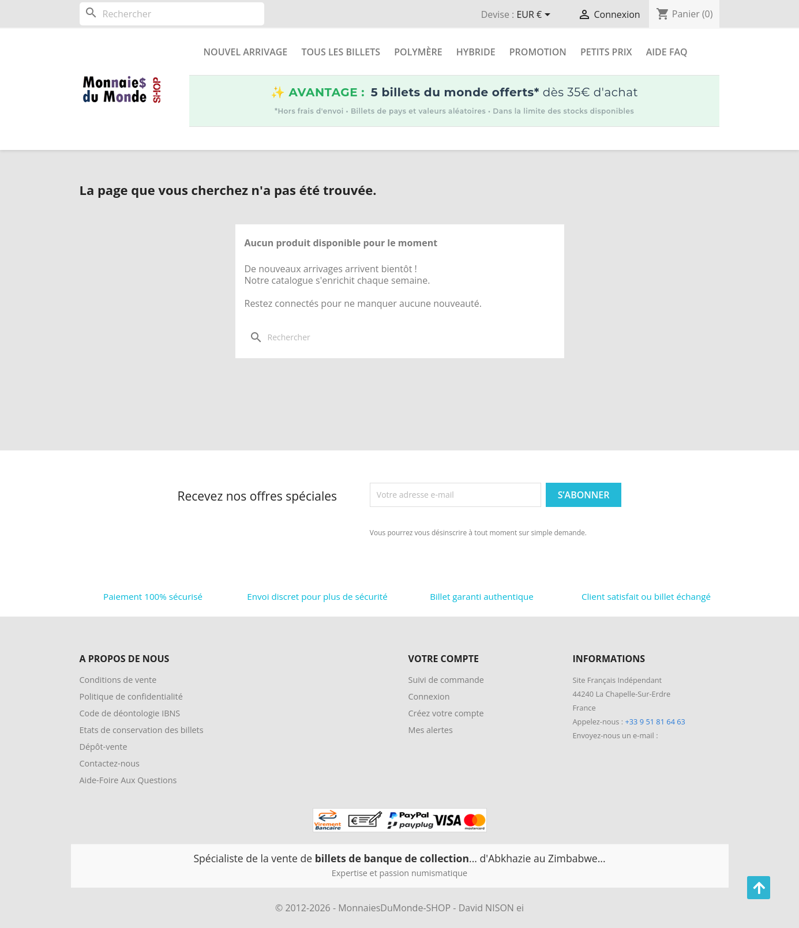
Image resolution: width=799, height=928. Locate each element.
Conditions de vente (118, 679)
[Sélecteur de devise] (535, 15)
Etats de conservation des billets (142, 729)
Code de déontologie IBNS (130, 713)
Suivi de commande (446, 679)
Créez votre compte (446, 713)
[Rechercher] (172, 13)
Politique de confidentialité (131, 696)
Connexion (429, 696)
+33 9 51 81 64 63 (655, 721)
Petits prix (606, 52)
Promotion (538, 52)
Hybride (476, 52)
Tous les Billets (340, 52)
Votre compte (443, 658)
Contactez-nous (110, 763)
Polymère (418, 52)
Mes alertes (430, 729)
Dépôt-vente (103, 746)
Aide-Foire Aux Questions (128, 780)
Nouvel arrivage (246, 52)
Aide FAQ (667, 52)
